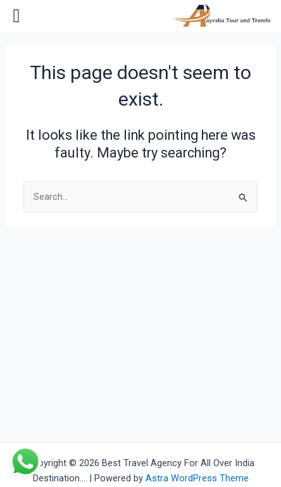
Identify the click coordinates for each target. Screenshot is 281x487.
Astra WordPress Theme (197, 478)
